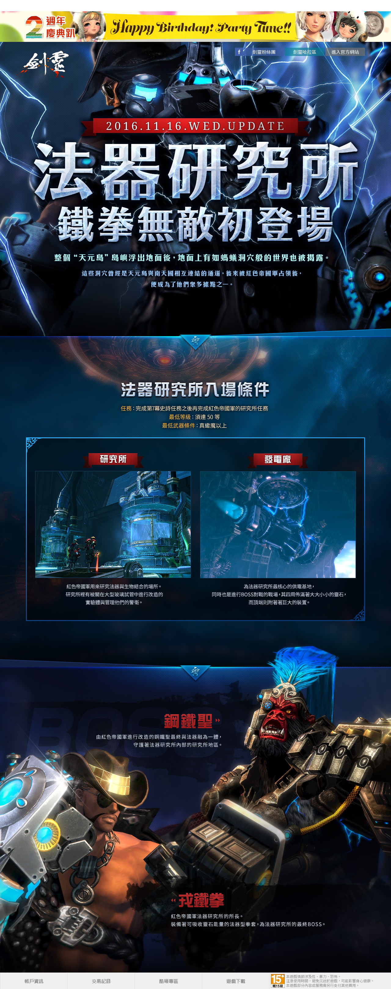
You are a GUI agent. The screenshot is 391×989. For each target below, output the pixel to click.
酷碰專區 (168, 981)
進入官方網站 (345, 52)
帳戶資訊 (33, 981)
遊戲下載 (235, 981)
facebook (239, 52)
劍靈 (47, 64)
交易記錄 (101, 981)
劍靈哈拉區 (304, 52)
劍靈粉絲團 (264, 52)
